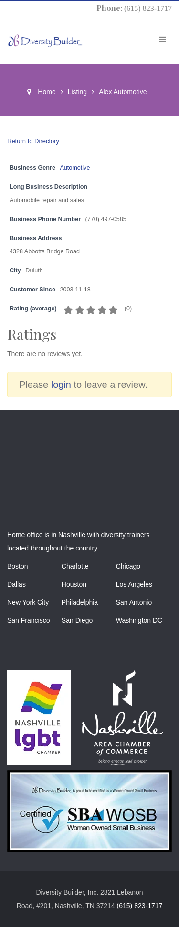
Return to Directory (33, 141)
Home (46, 92)
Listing (77, 92)
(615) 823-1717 (148, 8)
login (61, 384)
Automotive (75, 167)
